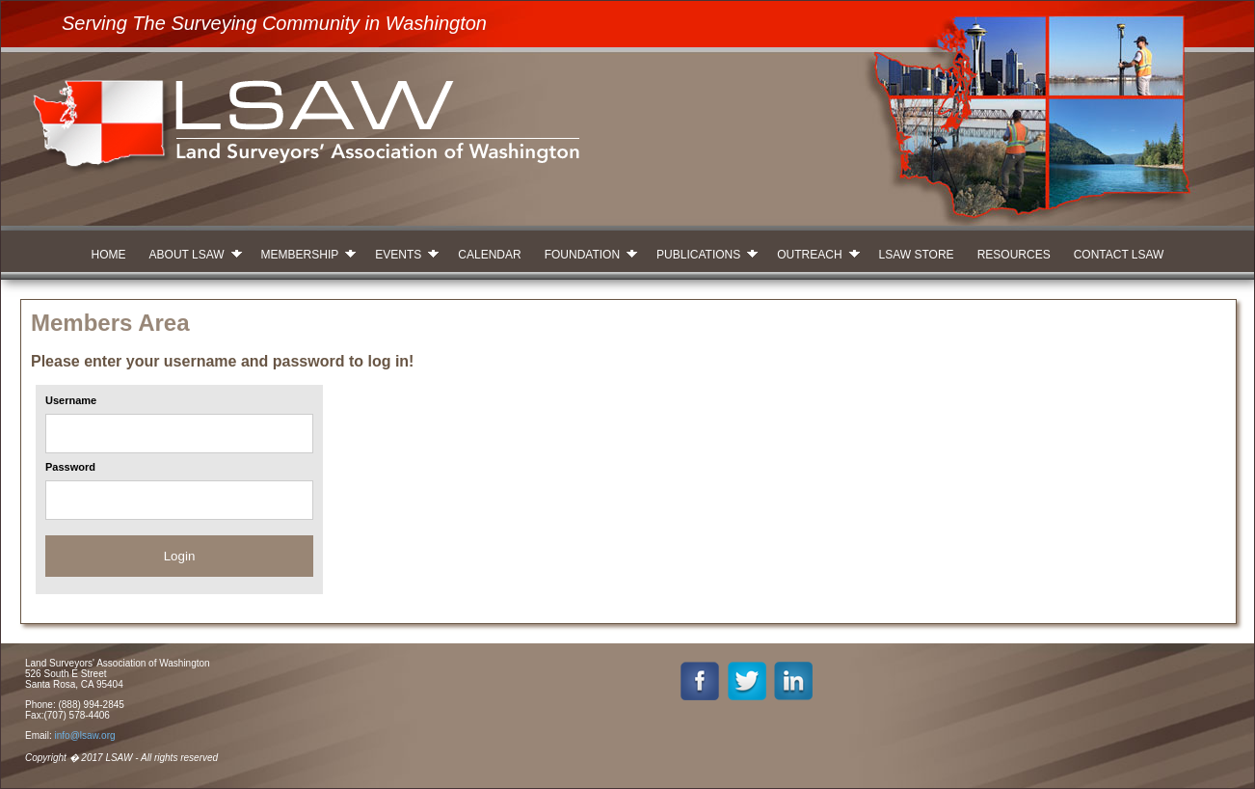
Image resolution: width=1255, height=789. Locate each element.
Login (180, 556)
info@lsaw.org (85, 735)
